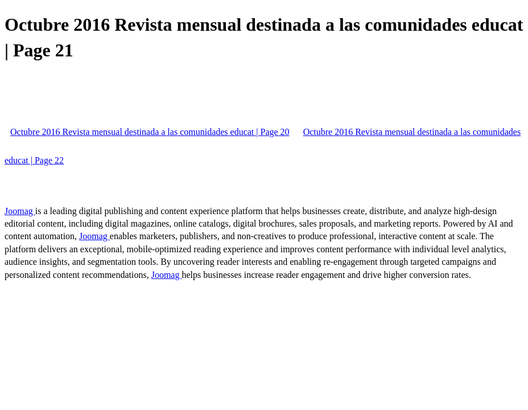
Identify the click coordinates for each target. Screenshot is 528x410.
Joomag (20, 211)
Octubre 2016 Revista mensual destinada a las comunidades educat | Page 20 (150, 132)
